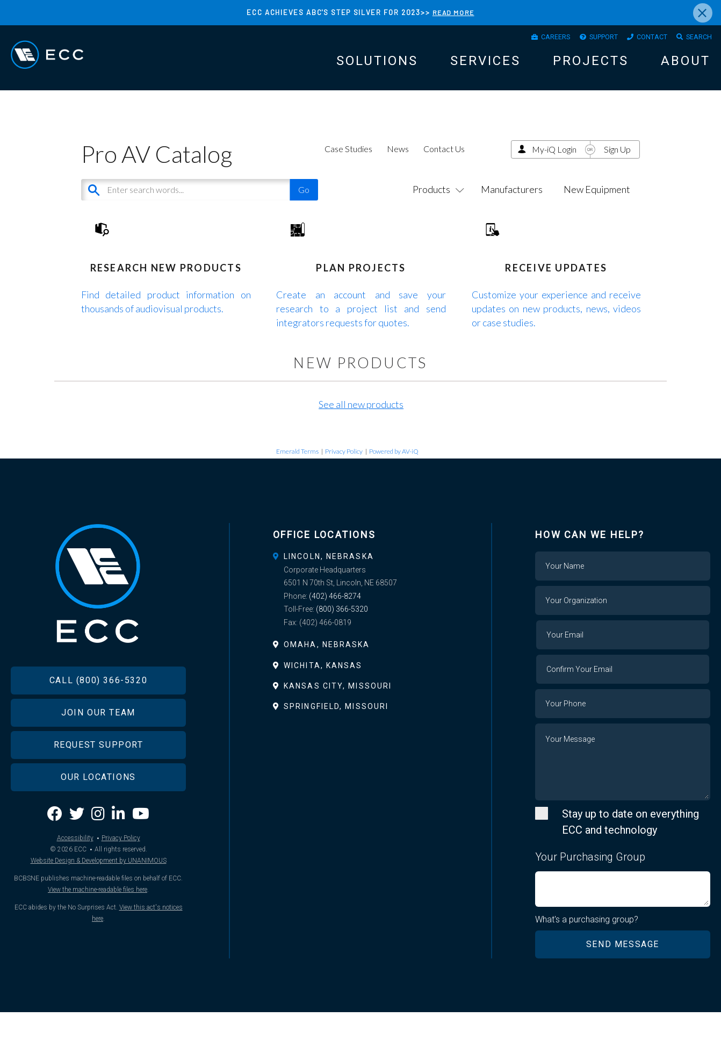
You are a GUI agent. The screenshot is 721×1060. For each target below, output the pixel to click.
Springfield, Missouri (336, 753)
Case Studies (348, 162)
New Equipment (597, 203)
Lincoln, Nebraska (329, 603)
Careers (528, 39)
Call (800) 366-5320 (98, 748)
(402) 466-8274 (335, 643)
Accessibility (75, 906)
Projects (591, 65)
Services (485, 65)
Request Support (98, 813)
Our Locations (98, 845)
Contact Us (444, 162)
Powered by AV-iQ (394, 498)
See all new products (361, 451)
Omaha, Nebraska (327, 691)
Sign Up (617, 163)
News (398, 162)
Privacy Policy (344, 498)
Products (436, 203)
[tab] (360, 603)
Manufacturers (512, 203)
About (685, 65)
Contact (641, 39)
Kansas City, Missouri (338, 732)
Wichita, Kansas (323, 712)
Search (695, 39)
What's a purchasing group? (589, 967)
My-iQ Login (554, 163)
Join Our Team (98, 781)
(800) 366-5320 (342, 655)
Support (585, 39)
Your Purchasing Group (590, 903)
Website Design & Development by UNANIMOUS (99, 929)
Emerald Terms (297, 498)
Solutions (377, 65)
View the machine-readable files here (97, 958)
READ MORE (453, 12)
